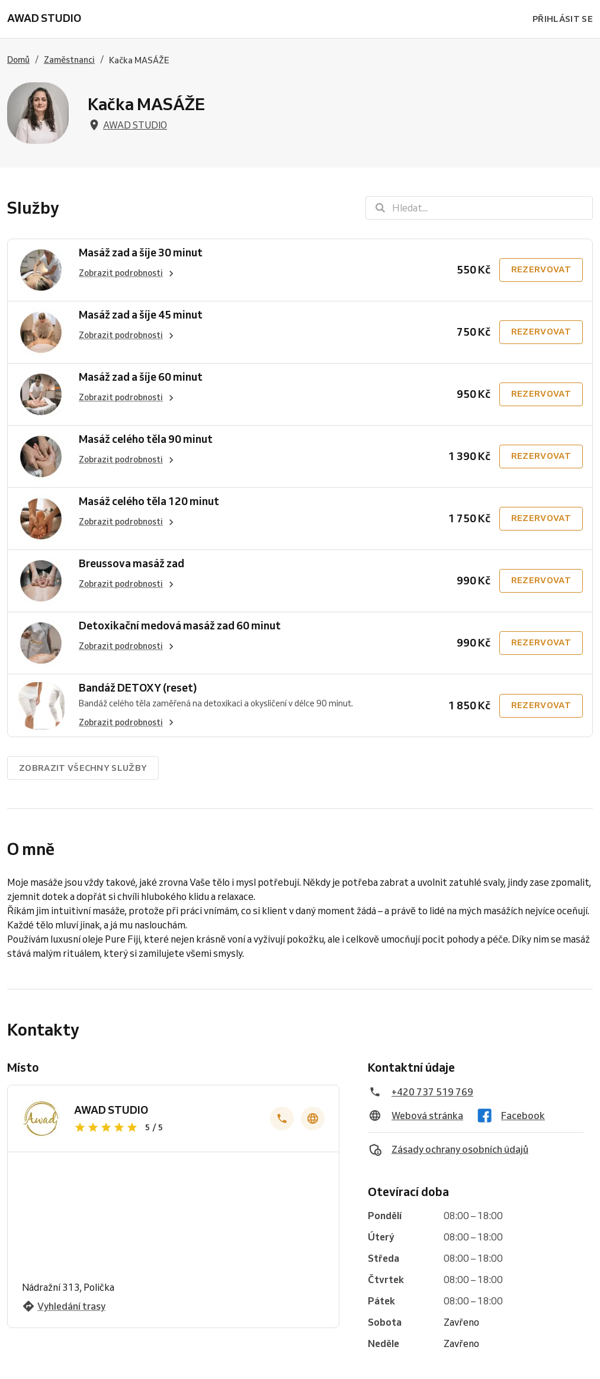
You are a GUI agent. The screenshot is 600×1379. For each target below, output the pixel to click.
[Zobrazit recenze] (165, 1127)
